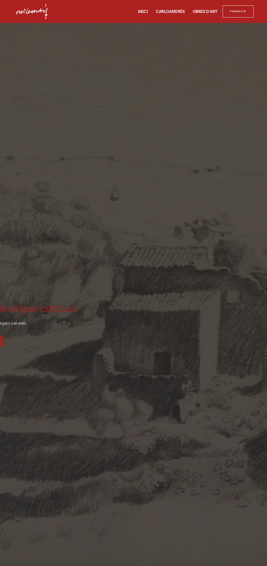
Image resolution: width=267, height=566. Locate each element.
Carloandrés (170, 11)
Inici (143, 11)
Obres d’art (205, 11)
